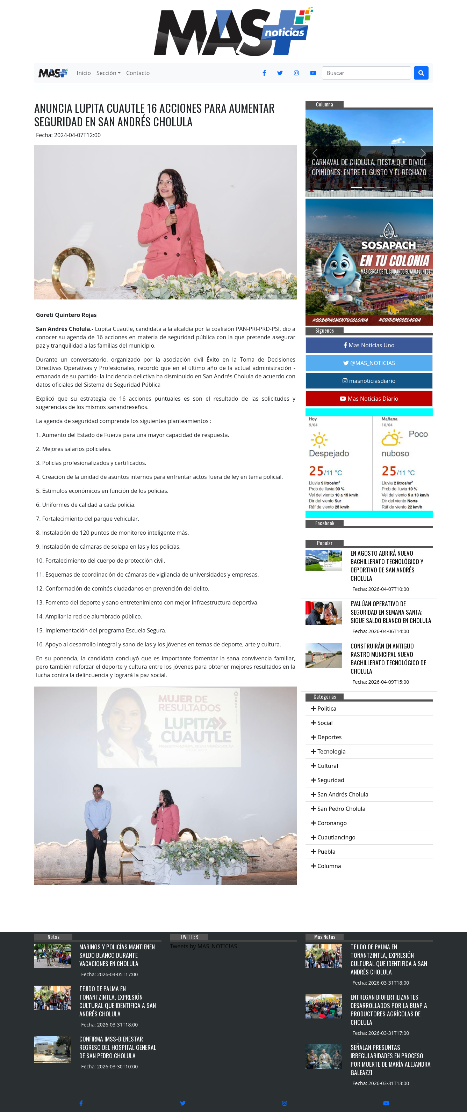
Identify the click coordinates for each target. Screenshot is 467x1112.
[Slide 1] (356, 187)
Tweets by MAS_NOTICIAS (203, 946)
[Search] (366, 73)
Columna (329, 866)
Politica (326, 708)
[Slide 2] (369, 187)
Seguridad (330, 780)
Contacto (138, 73)
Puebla (326, 851)
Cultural (327, 766)
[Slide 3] (381, 187)
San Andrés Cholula (342, 794)
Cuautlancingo (336, 837)
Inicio (84, 73)
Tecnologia (331, 751)
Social (324, 723)
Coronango (332, 823)
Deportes (329, 737)
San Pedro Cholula (341, 809)
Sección (106, 73)
